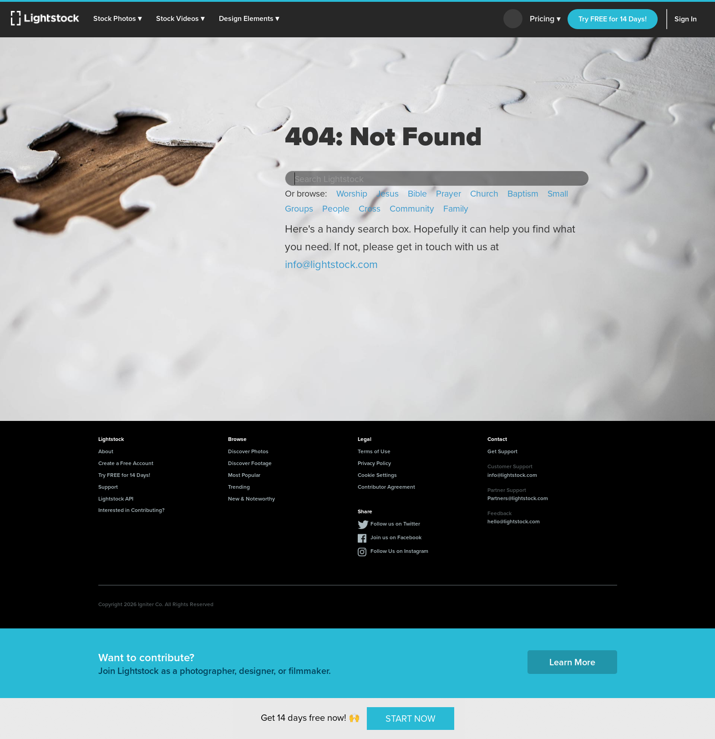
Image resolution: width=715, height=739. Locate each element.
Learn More (572, 661)
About (105, 451)
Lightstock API (115, 498)
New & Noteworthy (251, 498)
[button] (118, 18)
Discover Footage (250, 463)
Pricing (545, 19)
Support (108, 487)
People (336, 208)
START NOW (410, 717)
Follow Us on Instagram (399, 551)
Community (412, 208)
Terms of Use (374, 451)
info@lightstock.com (331, 264)
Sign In (685, 19)
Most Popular (244, 475)
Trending (239, 487)
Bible (417, 193)
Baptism (522, 193)
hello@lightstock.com (513, 521)
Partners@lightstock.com (517, 498)
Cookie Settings (377, 475)
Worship (351, 193)
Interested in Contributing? (131, 510)
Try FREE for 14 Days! (612, 19)
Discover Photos (248, 451)
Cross (369, 208)
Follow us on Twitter (395, 523)
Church (484, 193)
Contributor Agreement (386, 487)
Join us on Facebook (395, 537)
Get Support (502, 451)
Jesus (387, 193)
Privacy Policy (374, 463)
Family (455, 208)
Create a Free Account (125, 463)
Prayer (448, 193)
